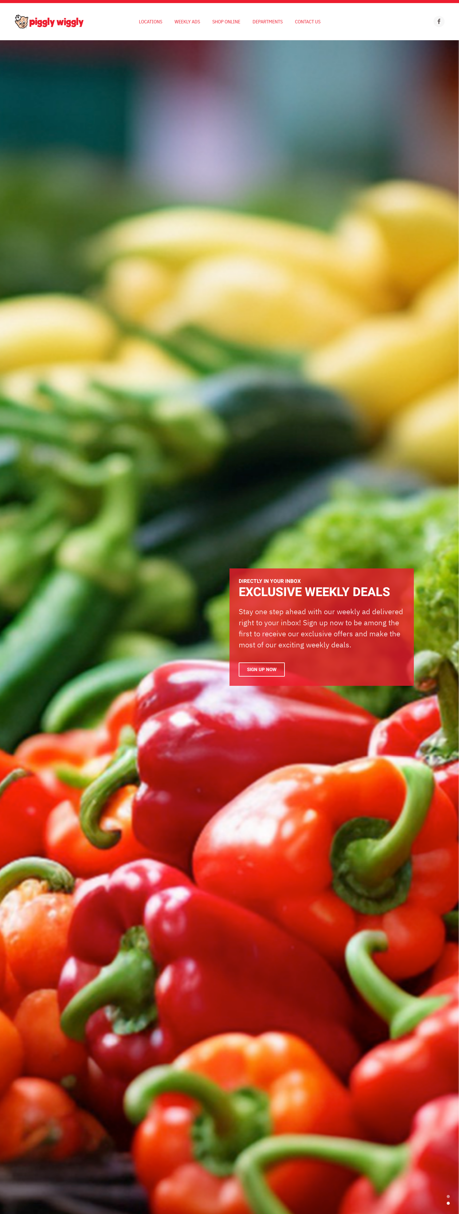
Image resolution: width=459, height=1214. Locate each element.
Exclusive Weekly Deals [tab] (448, 1203)
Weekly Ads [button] (187, 21)
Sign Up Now (262, 669)
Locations (150, 21)
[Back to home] (49, 21)
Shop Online (226, 21)
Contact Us (307, 21)
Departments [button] (268, 21)
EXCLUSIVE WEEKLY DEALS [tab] (448, 1196)
